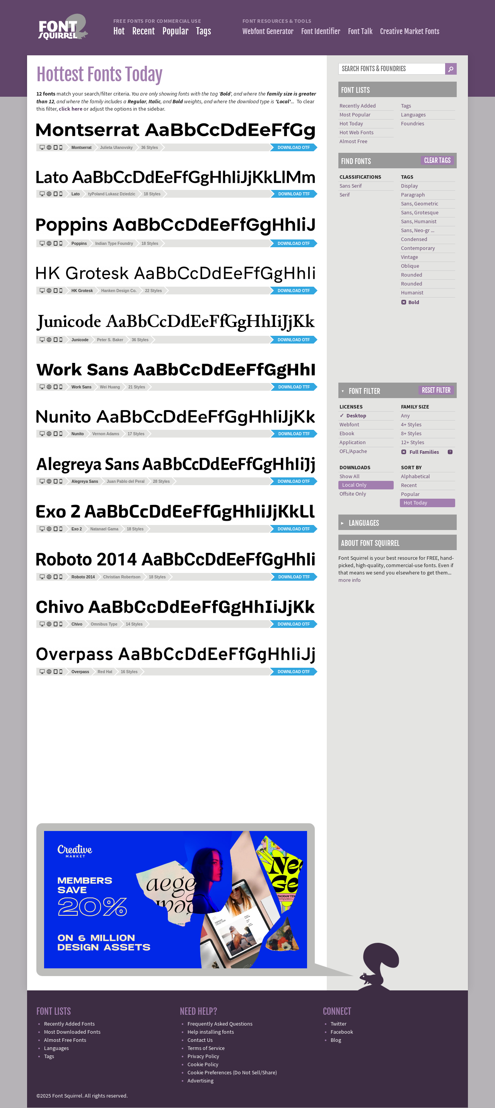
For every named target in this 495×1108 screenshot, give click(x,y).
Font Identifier (320, 31)
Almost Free (353, 141)
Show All (350, 476)
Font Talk (360, 31)
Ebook (347, 433)
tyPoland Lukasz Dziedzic (111, 194)
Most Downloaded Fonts (72, 1032)
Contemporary (418, 248)
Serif (345, 195)
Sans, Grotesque (420, 212)
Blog (336, 1040)
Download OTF (294, 147)
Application (353, 442)
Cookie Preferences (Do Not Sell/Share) (232, 1072)
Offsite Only (353, 494)
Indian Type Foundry (114, 243)
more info (349, 580)
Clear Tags (437, 160)
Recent (143, 31)
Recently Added (358, 106)
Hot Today (351, 123)
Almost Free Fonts (65, 1040)
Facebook (342, 1032)
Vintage (409, 257)
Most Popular (355, 114)
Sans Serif (351, 186)
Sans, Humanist (419, 221)
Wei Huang (110, 387)
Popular (175, 31)
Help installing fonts (211, 1032)
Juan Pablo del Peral (126, 481)
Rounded (411, 275)
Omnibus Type (104, 624)
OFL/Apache (353, 451)
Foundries (412, 123)
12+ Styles (412, 442)
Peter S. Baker (110, 340)
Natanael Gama (104, 529)
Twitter (338, 1024)
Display (409, 186)
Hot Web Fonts (357, 132)
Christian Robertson (121, 577)
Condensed (414, 239)
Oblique (410, 266)
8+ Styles (411, 433)
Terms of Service (206, 1048)
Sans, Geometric (419, 203)
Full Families (420, 452)
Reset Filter (436, 390)
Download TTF (294, 194)
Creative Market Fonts (409, 31)
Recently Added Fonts (69, 1024)
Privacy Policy (203, 1056)
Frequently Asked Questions (220, 1024)
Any (405, 415)
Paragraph (413, 195)
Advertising (200, 1080)
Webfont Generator (268, 31)
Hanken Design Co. (119, 291)
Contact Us (200, 1040)
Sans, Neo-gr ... (417, 230)
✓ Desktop (353, 416)
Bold (410, 302)
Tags (203, 31)
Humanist (412, 292)
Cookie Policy (203, 1064)
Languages (413, 114)
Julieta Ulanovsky (116, 147)
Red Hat (105, 672)
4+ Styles (411, 424)
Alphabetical (415, 476)
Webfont (349, 424)
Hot (119, 31)
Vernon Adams (105, 434)
